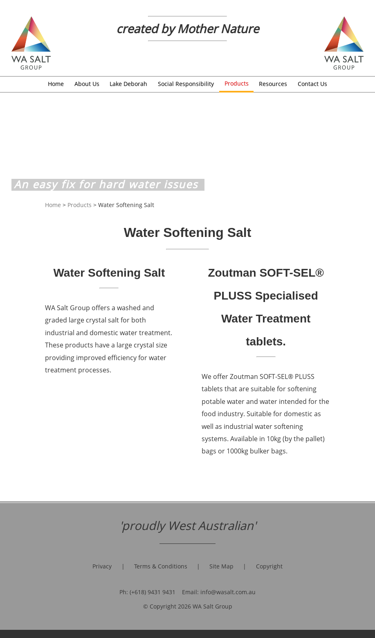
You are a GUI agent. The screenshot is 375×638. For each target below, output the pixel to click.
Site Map (221, 566)
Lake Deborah (128, 84)
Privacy (102, 566)
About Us (86, 84)
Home (56, 84)
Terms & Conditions (160, 566)
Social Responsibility (186, 84)
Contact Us (312, 84)
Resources (273, 84)
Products (237, 83)
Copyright (269, 566)
